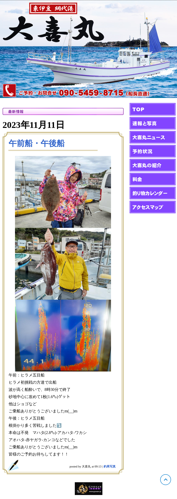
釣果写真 (110, 466)
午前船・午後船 (37, 143)
